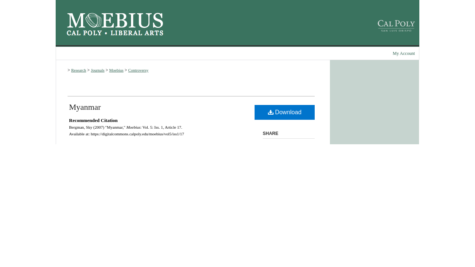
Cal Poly (84, 33)
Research (78, 70)
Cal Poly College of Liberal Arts (137, 33)
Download (285, 112)
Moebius (115, 20)
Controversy (138, 70)
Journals (98, 70)
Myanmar (85, 107)
